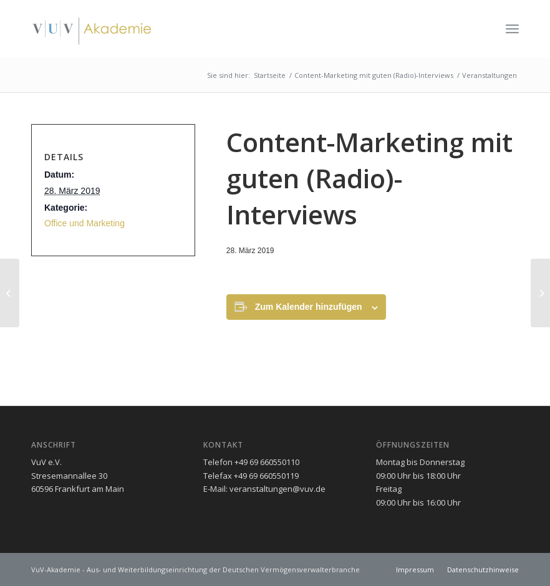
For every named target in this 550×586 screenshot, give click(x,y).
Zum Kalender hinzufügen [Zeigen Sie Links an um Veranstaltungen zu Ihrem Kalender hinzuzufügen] (308, 307)
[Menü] (512, 29)
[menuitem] (512, 29)
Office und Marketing (84, 223)
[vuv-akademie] (92, 29)
